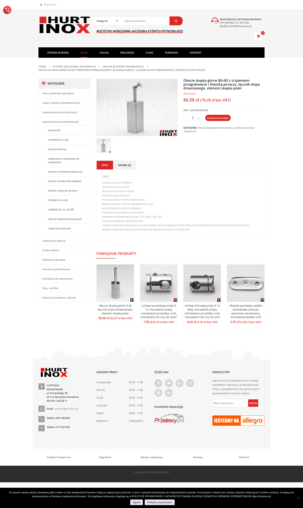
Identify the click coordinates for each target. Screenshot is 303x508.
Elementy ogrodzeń (54, 259)
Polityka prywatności (159, 502)
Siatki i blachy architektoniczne (61, 103)
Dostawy (198, 457)
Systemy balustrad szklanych (60, 112)
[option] (137, 107)
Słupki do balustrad (59, 228)
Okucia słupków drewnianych (123, 66)
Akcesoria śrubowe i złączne (59, 297)
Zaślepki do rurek (58, 200)
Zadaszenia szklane (54, 241)
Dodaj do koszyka (218, 118)
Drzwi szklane (51, 250)
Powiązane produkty (116, 253)
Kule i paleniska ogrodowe (58, 93)
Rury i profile (50, 288)
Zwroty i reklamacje (151, 457)
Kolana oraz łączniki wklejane (64, 181)
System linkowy (57, 149)
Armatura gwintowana (56, 269)
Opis (105, 165)
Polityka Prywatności (59, 457)
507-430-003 (227, 22)
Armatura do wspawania (58, 278)
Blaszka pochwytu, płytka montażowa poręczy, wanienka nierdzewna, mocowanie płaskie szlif (246, 311)
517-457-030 (242, 22)
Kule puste (54, 130)
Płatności (244, 457)
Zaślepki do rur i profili (61, 209)
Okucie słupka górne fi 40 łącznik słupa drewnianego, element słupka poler (115, 309)
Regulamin (105, 457)
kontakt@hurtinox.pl (239, 26)
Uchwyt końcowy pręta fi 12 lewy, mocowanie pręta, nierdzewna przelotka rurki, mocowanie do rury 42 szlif (202, 311)
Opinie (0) (124, 165)
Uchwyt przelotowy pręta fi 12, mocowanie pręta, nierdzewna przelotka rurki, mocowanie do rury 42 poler (159, 311)
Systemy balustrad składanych (74, 66)
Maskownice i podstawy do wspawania (63, 160)
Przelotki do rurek (58, 139)
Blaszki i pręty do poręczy (62, 190)
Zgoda (136, 502)
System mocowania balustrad (65, 171)
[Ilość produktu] (193, 118)
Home (42, 66)
